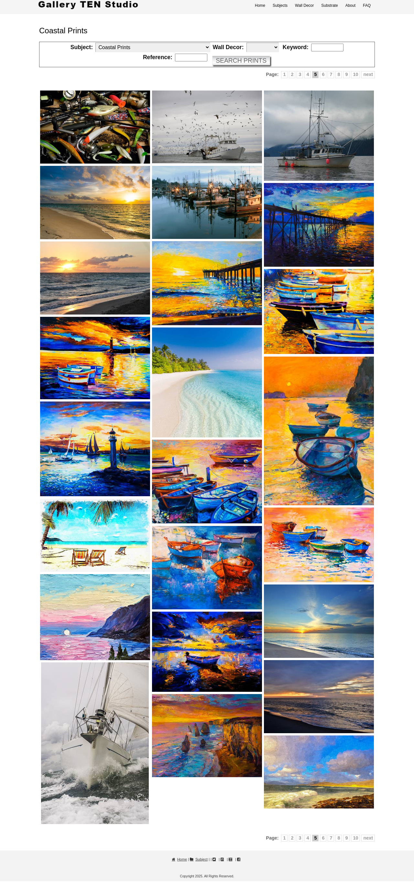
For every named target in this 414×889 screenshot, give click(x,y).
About (350, 5)
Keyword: (296, 47)
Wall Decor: (228, 47)
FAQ (367, 5)
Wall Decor (304, 5)
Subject (201, 859)
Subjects (280, 5)
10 (355, 74)
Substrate (329, 5)
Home (260, 5)
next (368, 74)
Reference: (157, 57)
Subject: (82, 47)
